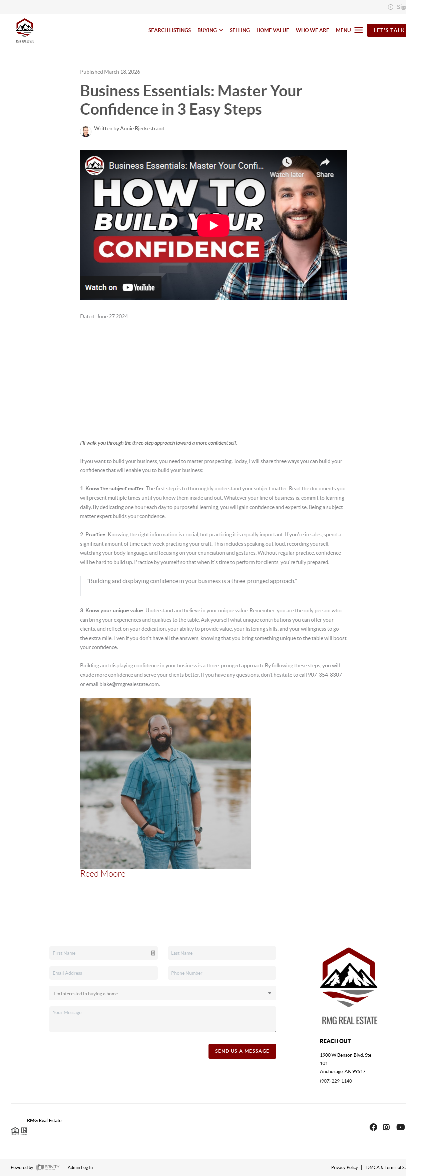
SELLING (240, 30)
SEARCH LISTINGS (169, 30)
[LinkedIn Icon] (413, 1127)
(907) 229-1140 (336, 1081)
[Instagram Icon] (386, 1127)
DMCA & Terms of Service (391, 1167)
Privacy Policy (344, 1167)
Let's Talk (389, 30)
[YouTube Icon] (401, 1127)
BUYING (210, 30)
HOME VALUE (273, 30)
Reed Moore (102, 873)
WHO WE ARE (312, 30)
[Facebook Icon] (373, 1127)
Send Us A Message (242, 1051)
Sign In (401, 7)
